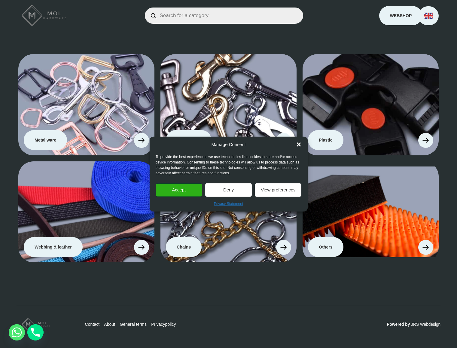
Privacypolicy (163, 324)
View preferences (278, 189)
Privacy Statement (228, 203)
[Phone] (35, 332)
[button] (299, 145)
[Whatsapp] (17, 332)
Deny (228, 189)
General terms (133, 324)
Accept (179, 189)
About (109, 324)
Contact (92, 324)
